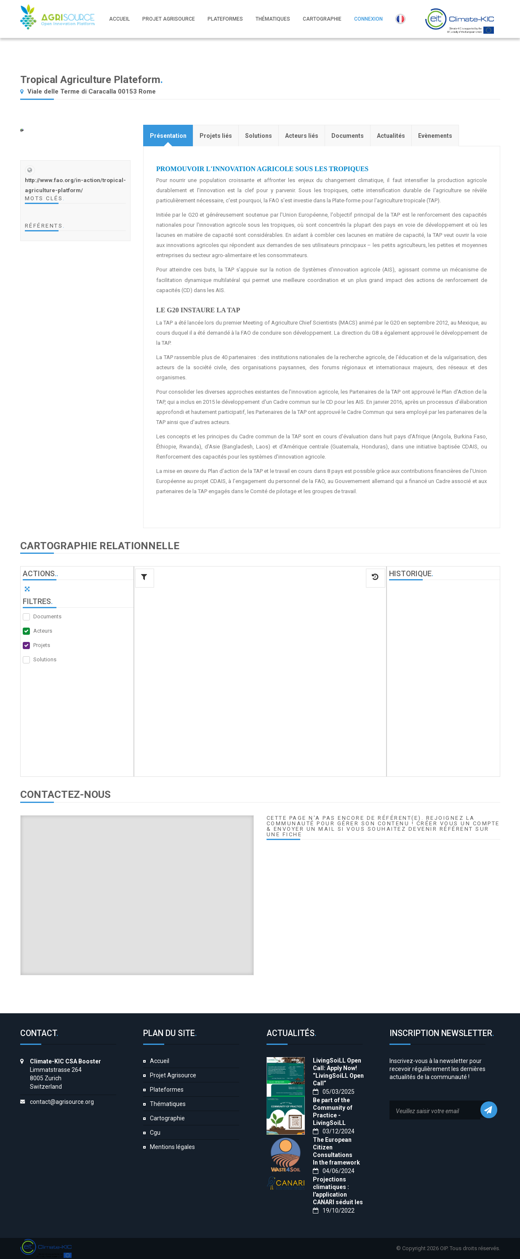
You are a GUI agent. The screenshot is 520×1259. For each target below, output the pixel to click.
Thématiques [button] (273, 19)
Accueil (159, 1061)
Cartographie (167, 1118)
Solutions (44, 659)
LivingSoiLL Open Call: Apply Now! (337, 1064)
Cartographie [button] (322, 19)
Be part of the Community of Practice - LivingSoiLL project (332, 1115)
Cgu (155, 1132)
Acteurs (42, 631)
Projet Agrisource (173, 1075)
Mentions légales (172, 1147)
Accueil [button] (119, 19)
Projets (41, 645)
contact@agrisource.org (62, 1101)
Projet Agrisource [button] (168, 19)
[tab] (168, 135)
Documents (47, 616)
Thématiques (168, 1104)
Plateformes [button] (225, 19)
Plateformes (167, 1089)
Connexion (368, 19)
